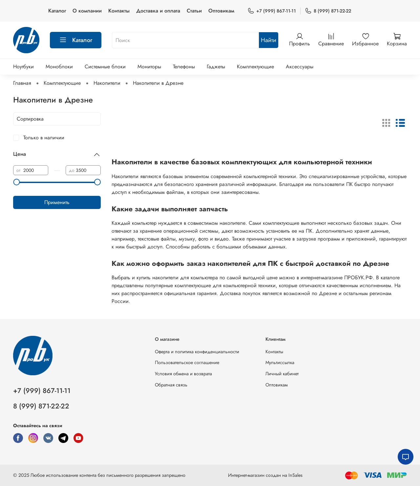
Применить (57, 202)
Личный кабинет (282, 373)
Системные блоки (105, 66)
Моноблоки (59, 66)
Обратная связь (171, 385)
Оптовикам (221, 10)
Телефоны (184, 66)
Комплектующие (255, 66)
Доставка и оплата (158, 10)
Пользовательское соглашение (187, 362)
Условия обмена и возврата (183, 373)
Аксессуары (299, 66)
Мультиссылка (279, 362)
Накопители (107, 83)
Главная (22, 83)
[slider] (16, 182)
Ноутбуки (23, 66)
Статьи (194, 10)
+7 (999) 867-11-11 (271, 11)
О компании (87, 10)
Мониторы (149, 66)
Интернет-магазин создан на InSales (265, 475)
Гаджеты (216, 66)
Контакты (119, 10)
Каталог (57, 10)
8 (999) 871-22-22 (328, 11)
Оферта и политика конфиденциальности (197, 351)
